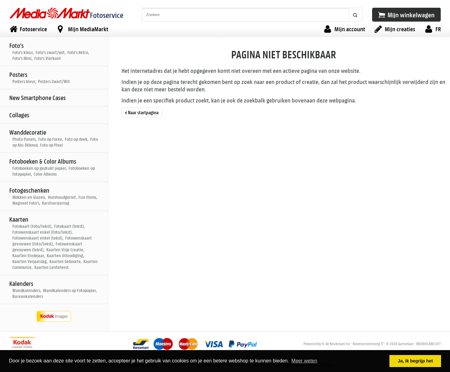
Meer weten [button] (304, 360)
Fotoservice (106, 14)
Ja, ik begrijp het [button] (415, 360)
